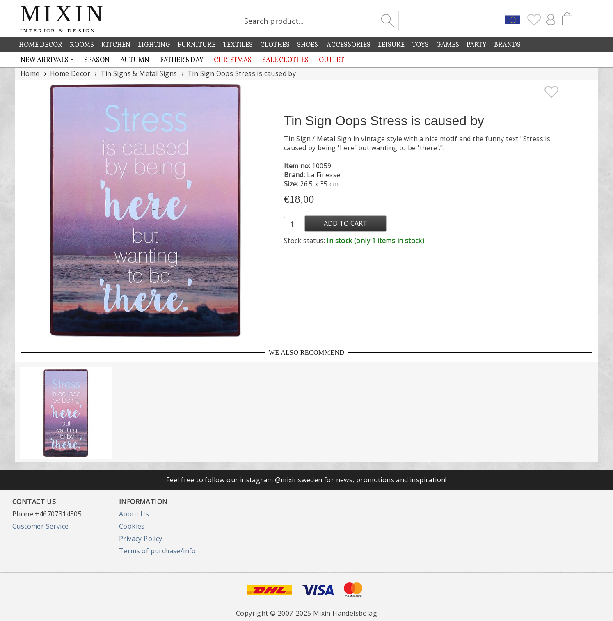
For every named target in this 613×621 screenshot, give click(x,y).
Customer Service (40, 526)
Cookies (132, 526)
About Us (134, 513)
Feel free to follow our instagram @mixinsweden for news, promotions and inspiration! (306, 479)
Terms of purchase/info (157, 550)
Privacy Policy (140, 538)
